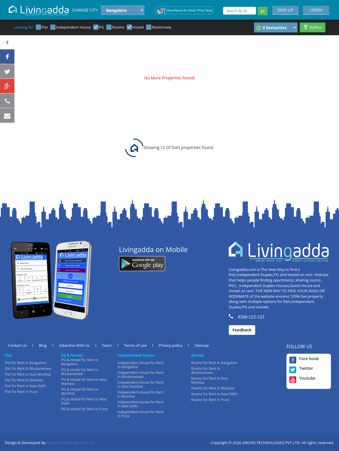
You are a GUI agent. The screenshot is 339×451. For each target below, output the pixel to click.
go (263, 10)
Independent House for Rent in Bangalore (140, 364)
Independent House (73, 27)
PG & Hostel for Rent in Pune (84, 409)
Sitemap (202, 345)
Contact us (17, 345)
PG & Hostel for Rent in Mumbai (79, 391)
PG (101, 27)
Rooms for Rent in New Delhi (214, 394)
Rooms (118, 27)
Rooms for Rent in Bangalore (214, 362)
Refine (312, 27)
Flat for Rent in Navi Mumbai (28, 374)
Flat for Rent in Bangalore (25, 362)
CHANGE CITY (85, 10)
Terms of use (135, 345)
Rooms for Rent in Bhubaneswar (205, 370)
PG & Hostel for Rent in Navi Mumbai (83, 381)
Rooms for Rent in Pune (210, 399)
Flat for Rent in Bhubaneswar (28, 368)
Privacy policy (170, 345)
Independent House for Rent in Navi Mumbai (140, 384)
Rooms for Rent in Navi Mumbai (209, 380)
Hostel (138, 27)
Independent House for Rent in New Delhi (140, 404)
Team (107, 345)
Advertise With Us (74, 345)
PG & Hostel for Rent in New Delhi (84, 401)
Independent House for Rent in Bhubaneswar (140, 374)
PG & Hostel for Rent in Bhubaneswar (79, 371)
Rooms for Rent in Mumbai (212, 388)
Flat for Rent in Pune (21, 391)
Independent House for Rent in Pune (140, 413)
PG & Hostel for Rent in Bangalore (79, 361)
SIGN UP (285, 10)
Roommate (161, 27)
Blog (43, 345)
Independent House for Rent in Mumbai (140, 394)
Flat (45, 27)
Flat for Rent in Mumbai (24, 380)
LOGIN (316, 10)
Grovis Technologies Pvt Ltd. (71, 442)
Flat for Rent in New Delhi (25, 385)
